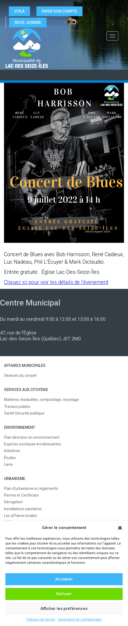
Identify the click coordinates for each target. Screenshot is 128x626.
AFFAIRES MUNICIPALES (25, 365)
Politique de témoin (41, 619)
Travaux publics (17, 406)
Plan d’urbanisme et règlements (31, 488)
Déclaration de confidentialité (79, 619)
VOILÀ (19, 11)
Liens (8, 464)
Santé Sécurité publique (24, 413)
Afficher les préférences (64, 608)
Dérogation (13, 502)
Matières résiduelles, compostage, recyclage (41, 399)
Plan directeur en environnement (31, 437)
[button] (120, 528)
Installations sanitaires (23, 509)
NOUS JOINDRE (27, 22)
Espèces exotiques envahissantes (32, 444)
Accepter (64, 579)
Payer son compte (59, 11)
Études (10, 458)
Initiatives (12, 451)
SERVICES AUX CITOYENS (26, 389)
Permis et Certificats (21, 495)
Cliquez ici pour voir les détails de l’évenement (56, 282)
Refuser (64, 593)
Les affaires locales (20, 515)
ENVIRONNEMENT (19, 427)
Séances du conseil (20, 375)
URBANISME (14, 478)
